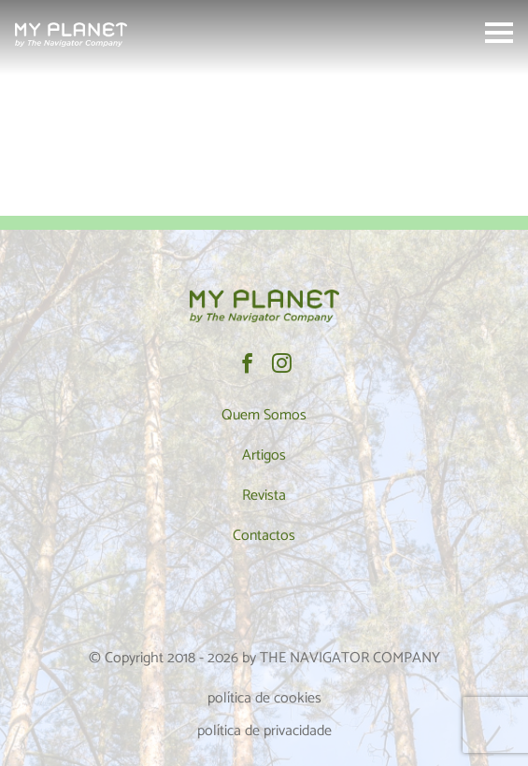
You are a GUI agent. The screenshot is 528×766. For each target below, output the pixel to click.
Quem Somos (264, 415)
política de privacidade (264, 731)
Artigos (264, 455)
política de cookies (264, 698)
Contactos (264, 535)
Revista (264, 495)
